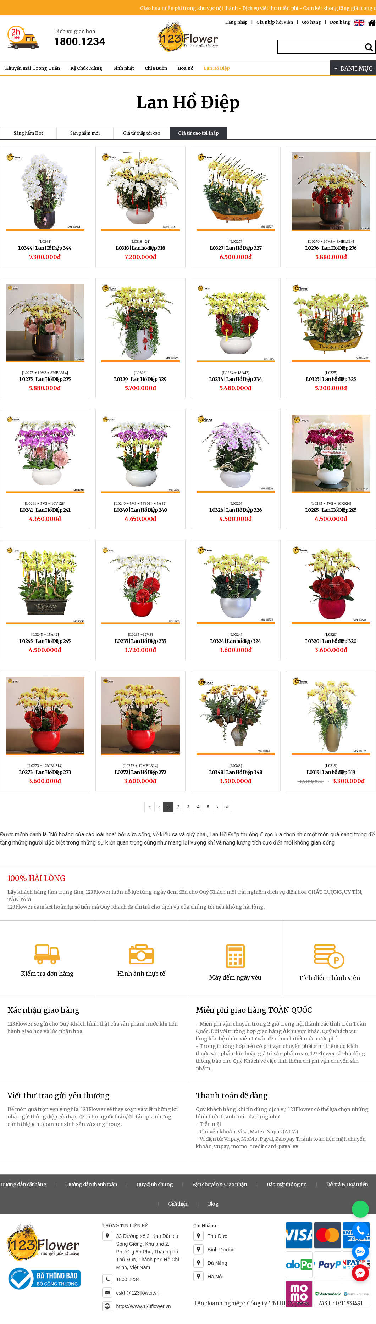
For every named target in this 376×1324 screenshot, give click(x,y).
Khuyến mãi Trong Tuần (32, 68)
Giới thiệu (178, 1204)
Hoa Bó (185, 68)
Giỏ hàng (311, 22)
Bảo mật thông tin (287, 1184)
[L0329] (140, 372)
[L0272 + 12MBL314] (140, 765)
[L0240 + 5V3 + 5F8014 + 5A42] (140, 503)
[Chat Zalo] (360, 1251)
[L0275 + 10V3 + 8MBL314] (45, 372)
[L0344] (45, 241)
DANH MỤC (353, 68)
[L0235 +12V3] (140, 634)
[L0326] (235, 503)
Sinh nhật (123, 68)
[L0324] (235, 634)
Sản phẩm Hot (28, 133)
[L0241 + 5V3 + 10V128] (45, 503)
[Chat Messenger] (360, 1272)
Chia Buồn (156, 68)
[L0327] (235, 241)
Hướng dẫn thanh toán (91, 1184)
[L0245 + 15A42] (45, 634)
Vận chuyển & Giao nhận (219, 1184)
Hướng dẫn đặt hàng (23, 1184)
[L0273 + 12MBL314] (44, 765)
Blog (213, 1204)
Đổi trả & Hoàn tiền (347, 1184)
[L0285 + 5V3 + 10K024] (331, 503)
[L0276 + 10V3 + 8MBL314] (331, 241)
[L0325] (331, 372)
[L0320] (331, 634)
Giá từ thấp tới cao (141, 133)
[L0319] (331, 765)
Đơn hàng (340, 22)
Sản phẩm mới (85, 133)
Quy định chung (155, 1184)
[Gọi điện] (360, 1230)
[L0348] (235, 765)
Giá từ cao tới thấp (198, 133)
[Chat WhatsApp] (360, 1209)
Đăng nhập (236, 22)
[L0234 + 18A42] (236, 372)
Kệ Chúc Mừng (87, 68)
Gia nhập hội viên (274, 22)
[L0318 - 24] (140, 241)
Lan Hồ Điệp (217, 68)
